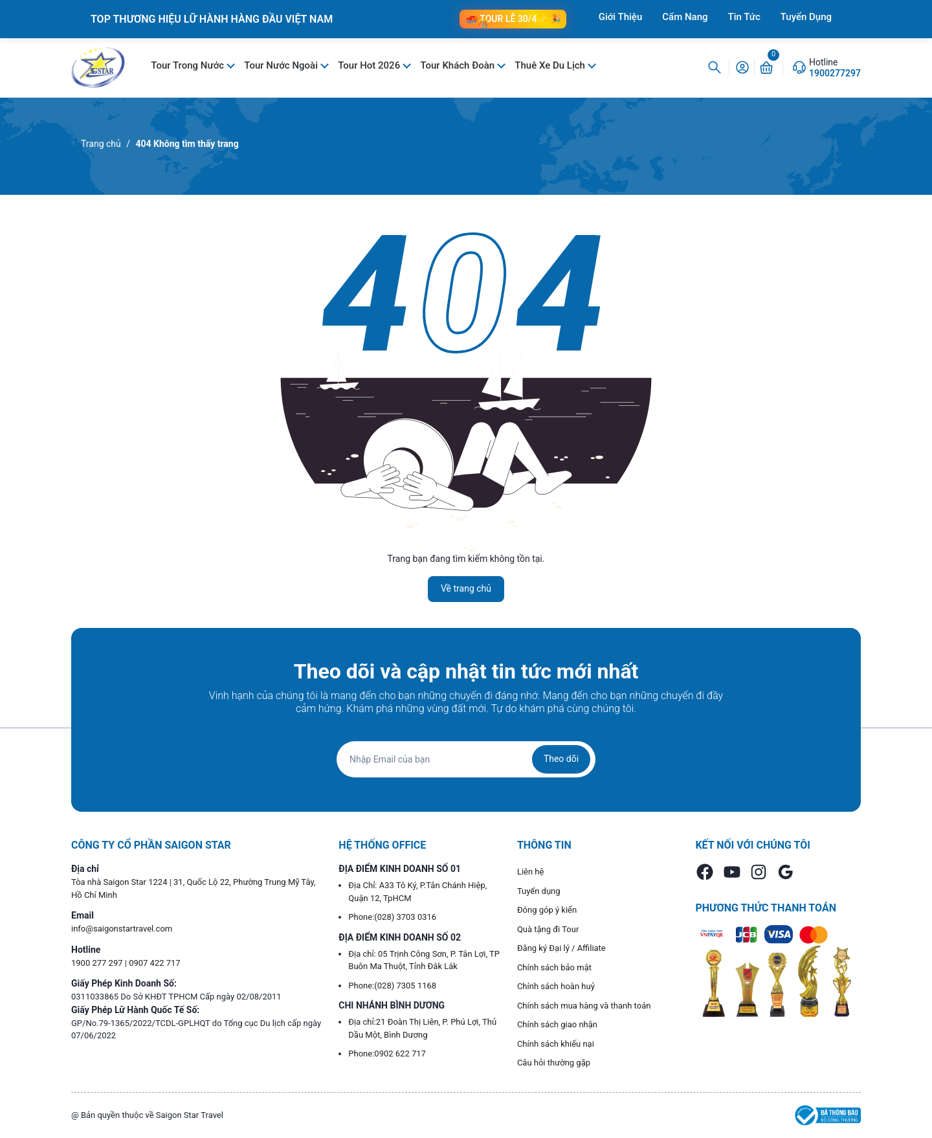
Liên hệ (530, 871)
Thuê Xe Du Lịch (551, 65)
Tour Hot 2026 (370, 65)
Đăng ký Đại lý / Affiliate (561, 948)
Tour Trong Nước (189, 65)
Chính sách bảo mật (554, 967)
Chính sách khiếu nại (555, 1044)
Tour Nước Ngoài (282, 65)
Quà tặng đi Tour (548, 929)
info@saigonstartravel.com (121, 928)
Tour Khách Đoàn (458, 65)
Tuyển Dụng (806, 17)
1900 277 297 (98, 963)
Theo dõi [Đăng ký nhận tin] (561, 758)
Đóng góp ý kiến (547, 910)
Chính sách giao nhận (557, 1024)
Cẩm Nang (684, 17)
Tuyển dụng (538, 891)
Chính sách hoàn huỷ (556, 986)
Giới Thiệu (621, 17)
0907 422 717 (155, 963)
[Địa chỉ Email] (466, 759)
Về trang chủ (466, 588)
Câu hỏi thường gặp (553, 1062)
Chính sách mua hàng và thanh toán (584, 1005)
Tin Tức (744, 17)
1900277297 (835, 73)
